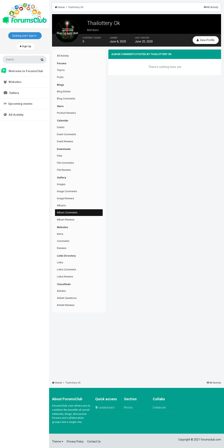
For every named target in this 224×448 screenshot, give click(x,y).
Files (59, 155)
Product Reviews (66, 112)
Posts (60, 77)
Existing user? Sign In (24, 35)
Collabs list (159, 407)
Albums (61, 205)
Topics (61, 70)
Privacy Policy (75, 441)
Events (60, 127)
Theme (57, 441)
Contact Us (94, 441)
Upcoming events (18, 104)
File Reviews (64, 169)
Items (60, 233)
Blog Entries (63, 91)
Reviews (61, 248)
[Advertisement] (136, 344)
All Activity (16, 115)
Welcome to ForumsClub (22, 71)
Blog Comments (66, 98)
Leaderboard (104, 407)
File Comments (65, 162)
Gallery (13, 93)
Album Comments (67, 212)
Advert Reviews (65, 305)
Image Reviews (65, 198)
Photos (128, 407)
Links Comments (66, 269)
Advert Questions (67, 298)
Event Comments (66, 134)
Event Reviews (65, 141)
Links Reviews (65, 276)
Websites (12, 82)
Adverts (61, 290)
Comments (63, 241)
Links (60, 262)
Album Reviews (65, 219)
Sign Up (25, 46)
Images (61, 184)
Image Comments (67, 191)
